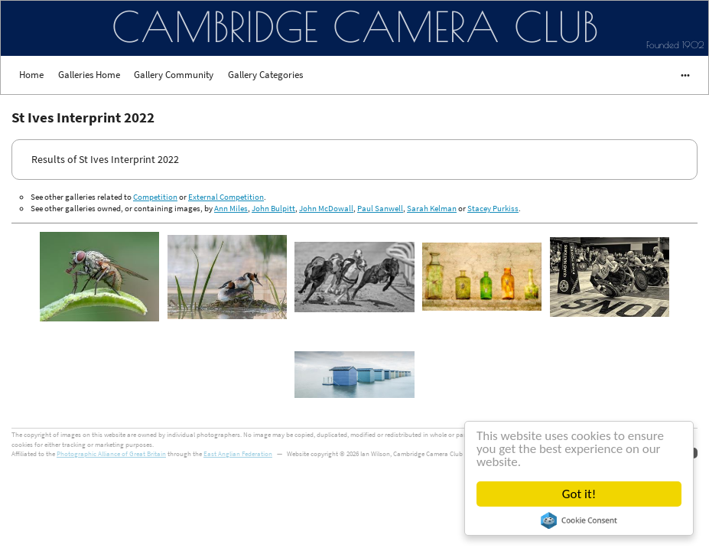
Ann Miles (231, 208)
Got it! (579, 494)
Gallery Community (173, 74)
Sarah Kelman (432, 208)
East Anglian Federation (237, 453)
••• (678, 74)
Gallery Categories (265, 74)
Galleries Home (89, 74)
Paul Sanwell (380, 208)
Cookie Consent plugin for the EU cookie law (579, 520)
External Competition (226, 196)
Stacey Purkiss (493, 208)
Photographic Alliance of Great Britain (111, 453)
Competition (155, 196)
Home (31, 74)
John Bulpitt (273, 208)
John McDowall (326, 208)
